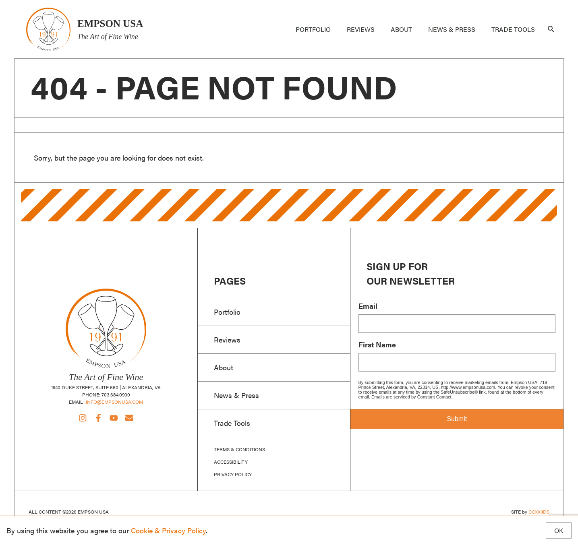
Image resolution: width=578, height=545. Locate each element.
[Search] (551, 29)
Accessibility (231, 462)
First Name (377, 344)
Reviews (361, 29)
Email (367, 306)
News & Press (451, 29)
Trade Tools (513, 29)
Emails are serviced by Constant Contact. (412, 396)
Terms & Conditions (239, 449)
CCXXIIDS (538, 511)
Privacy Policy (233, 474)
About (401, 29)
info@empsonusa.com (114, 401)
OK (558, 530)
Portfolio (313, 29)
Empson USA (48, 29)
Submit (457, 418)
